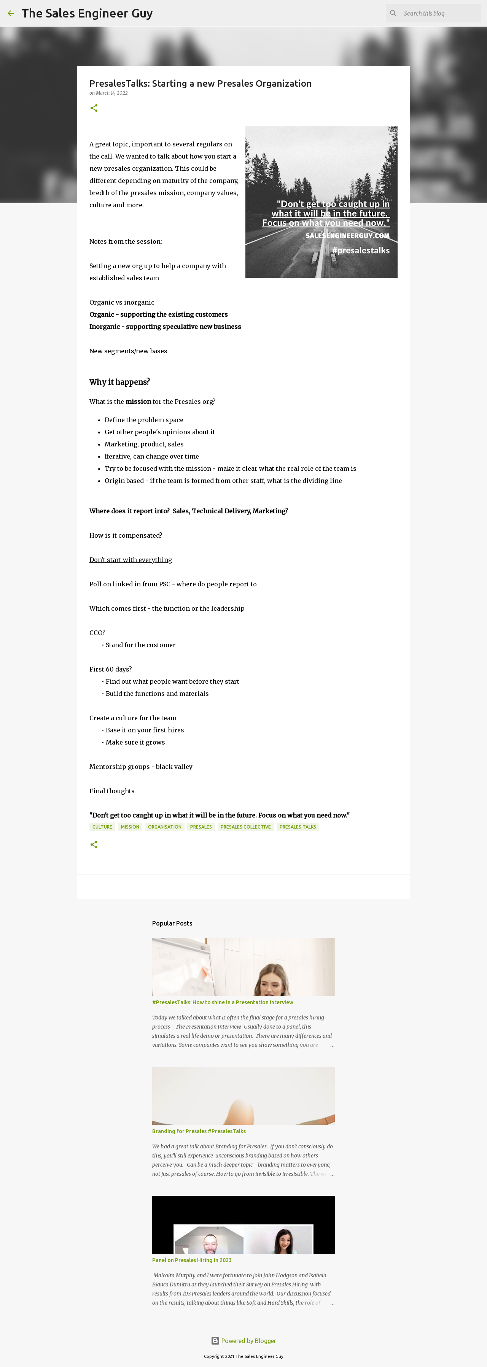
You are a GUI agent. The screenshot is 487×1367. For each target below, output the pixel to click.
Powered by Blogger (243, 1340)
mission (130, 826)
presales (201, 826)
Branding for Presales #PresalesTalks (199, 1131)
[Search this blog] (441, 13)
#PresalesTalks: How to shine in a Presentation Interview (222, 1002)
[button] (94, 108)
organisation (164, 826)
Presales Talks (298, 826)
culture (102, 826)
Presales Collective (246, 826)
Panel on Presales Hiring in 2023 (192, 1260)
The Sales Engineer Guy (87, 13)
